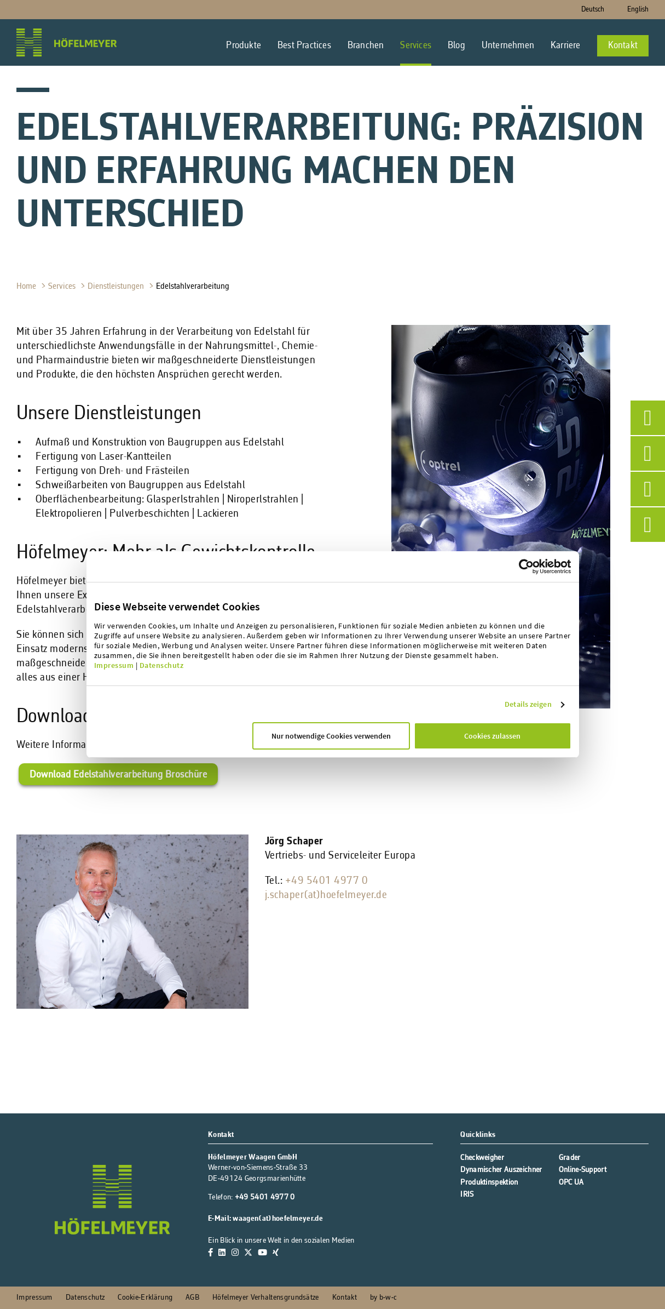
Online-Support (582, 1170)
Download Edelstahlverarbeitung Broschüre (118, 775)
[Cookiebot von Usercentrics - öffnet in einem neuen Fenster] (545, 566)
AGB (192, 1298)
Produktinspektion (489, 1183)
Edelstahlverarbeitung (194, 286)
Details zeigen (528, 704)
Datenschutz (162, 665)
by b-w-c (383, 1298)
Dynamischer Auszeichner (501, 1170)
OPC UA (571, 1183)
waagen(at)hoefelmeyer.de (277, 1219)
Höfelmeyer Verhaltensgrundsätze (265, 1298)
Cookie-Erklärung (145, 1298)
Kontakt (344, 1298)
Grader (570, 1158)
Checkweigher (482, 1158)
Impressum (114, 665)
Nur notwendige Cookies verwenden (331, 736)
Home (27, 286)
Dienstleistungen (117, 286)
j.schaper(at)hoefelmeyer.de (326, 895)
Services (63, 286)
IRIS (466, 1195)
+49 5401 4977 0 (326, 881)
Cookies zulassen (492, 736)
